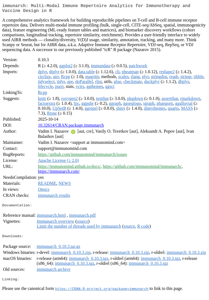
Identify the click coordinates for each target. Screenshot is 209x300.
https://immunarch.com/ (58, 173)
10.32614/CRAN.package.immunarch (71, 127)
